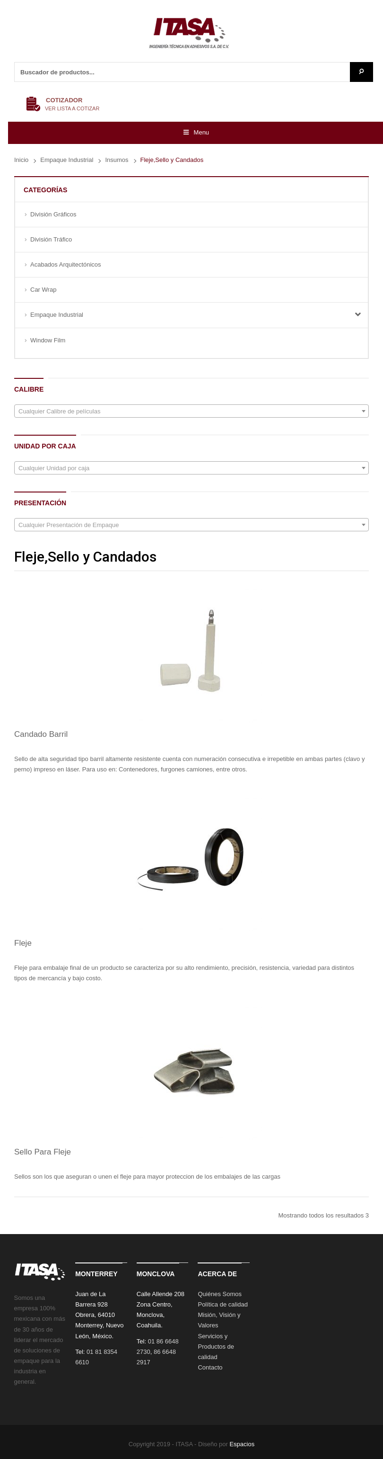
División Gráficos (53, 214)
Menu (195, 132)
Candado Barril (41, 734)
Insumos (116, 159)
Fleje (23, 943)
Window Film (47, 340)
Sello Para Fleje (42, 1151)
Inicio (21, 159)
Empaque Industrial (66, 159)
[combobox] (191, 411)
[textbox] (191, 411)
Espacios (241, 1444)
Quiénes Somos (220, 1294)
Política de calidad (223, 1304)
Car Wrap (43, 289)
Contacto (210, 1367)
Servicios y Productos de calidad (216, 1347)
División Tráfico (51, 239)
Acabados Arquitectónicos (65, 264)
